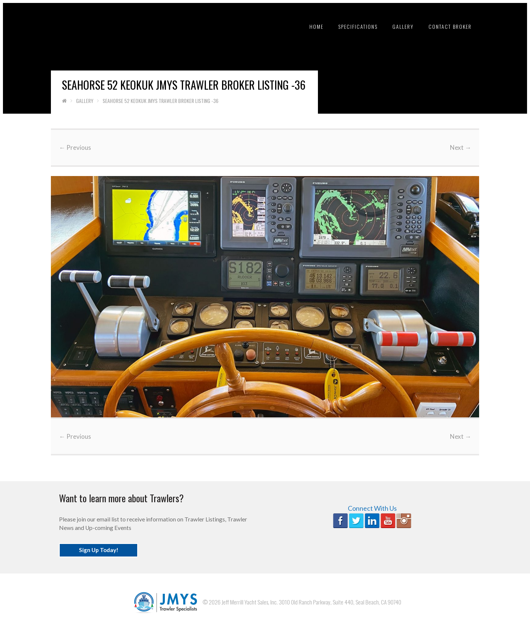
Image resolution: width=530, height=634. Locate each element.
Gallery (399, 26)
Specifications (354, 26)
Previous (79, 147)
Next (456, 147)
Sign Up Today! (102, 546)
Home (313, 26)
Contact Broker (446, 26)
